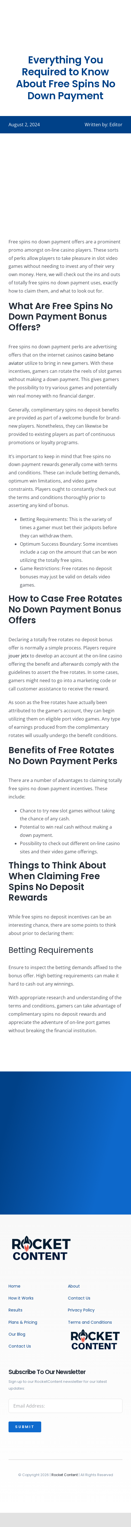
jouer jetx (19, 656)
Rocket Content (64, 1474)
